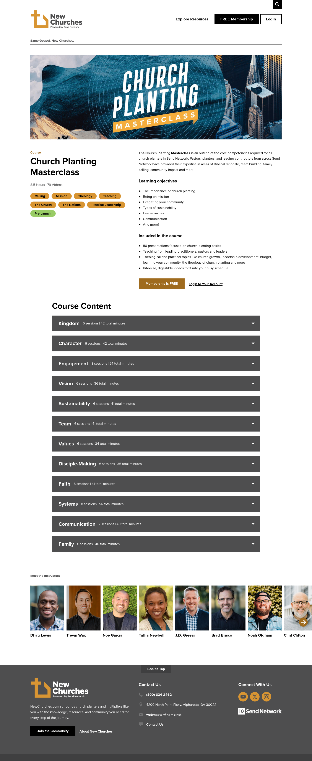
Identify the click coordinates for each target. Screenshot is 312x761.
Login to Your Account (206, 286)
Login (271, 20)
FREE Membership (236, 20)
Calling (40, 198)
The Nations (72, 207)
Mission (61, 198)
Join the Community (52, 733)
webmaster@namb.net (163, 716)
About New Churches (96, 733)
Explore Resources (192, 20)
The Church (43, 207)
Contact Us (155, 726)
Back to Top (156, 671)
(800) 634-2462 (159, 697)
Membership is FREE (162, 285)
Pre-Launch (43, 215)
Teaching (110, 198)
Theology (85, 198)
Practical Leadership (106, 207)
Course (35, 154)
